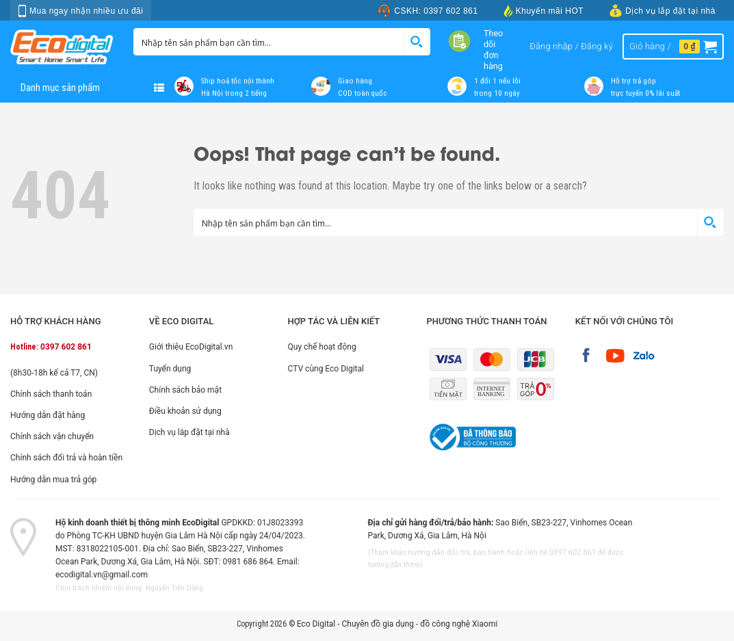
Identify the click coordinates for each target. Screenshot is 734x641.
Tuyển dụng (170, 369)
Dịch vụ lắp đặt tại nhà (663, 10)
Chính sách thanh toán (51, 394)
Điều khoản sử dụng (185, 411)
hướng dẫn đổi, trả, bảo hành (456, 552)
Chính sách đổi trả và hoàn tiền (66, 457)
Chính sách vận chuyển (52, 436)
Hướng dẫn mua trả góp (53, 479)
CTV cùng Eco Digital (326, 369)
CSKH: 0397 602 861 (427, 10)
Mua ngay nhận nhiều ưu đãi (80, 11)
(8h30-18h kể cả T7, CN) (54, 373)
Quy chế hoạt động (322, 347)
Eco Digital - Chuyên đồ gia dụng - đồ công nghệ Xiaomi (397, 624)
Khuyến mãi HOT (544, 10)
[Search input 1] (269, 41)
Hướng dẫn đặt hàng (47, 415)
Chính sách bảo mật (185, 390)
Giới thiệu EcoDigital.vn (191, 347)
